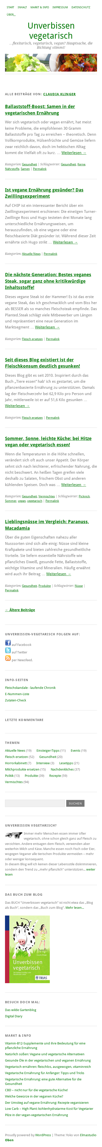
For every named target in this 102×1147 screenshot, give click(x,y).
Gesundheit (29, 164)
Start (10, 7)
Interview (43, 763)
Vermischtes (46, 496)
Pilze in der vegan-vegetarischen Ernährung (36, 1115)
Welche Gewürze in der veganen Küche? (34, 1096)
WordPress (43, 1135)
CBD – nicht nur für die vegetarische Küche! (36, 1090)
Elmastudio (88, 1135)
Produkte (44, 586)
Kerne (81, 164)
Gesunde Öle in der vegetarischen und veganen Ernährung (48, 1060)
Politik (9, 776)
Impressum (60, 7)
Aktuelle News (31, 254)
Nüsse (79, 586)
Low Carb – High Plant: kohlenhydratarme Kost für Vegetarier (49, 1109)
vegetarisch (34, 501)
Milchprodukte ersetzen (22, 769)
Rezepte (55, 776)
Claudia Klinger (59, 94)
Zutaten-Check (15, 700)
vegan (22, 501)
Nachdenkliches (62, 769)
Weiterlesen (74, 153)
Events (75, 750)
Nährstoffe (12, 169)
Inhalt (22, 7)
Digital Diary (13, 1016)
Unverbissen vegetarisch (51, 31)
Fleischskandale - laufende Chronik (30, 688)
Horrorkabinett (16, 763)
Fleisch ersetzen (32, 339)
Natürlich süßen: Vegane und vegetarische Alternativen (44, 1054)
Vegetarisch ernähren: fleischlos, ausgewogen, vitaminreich (48, 1067)
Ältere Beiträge (20, 610)
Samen (25, 169)
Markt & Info (39, 7)
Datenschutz (81, 7)
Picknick (84, 496)
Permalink (39, 169)
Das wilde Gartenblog (20, 1010)
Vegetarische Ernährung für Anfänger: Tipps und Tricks (44, 1073)
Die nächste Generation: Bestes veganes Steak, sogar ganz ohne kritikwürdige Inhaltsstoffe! (48, 281)
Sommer (10, 501)
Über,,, (11, 14)
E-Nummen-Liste (17, 694)
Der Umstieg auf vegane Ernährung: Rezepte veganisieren (47, 1103)
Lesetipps (66, 763)
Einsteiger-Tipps (48, 750)
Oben (9, 1140)
